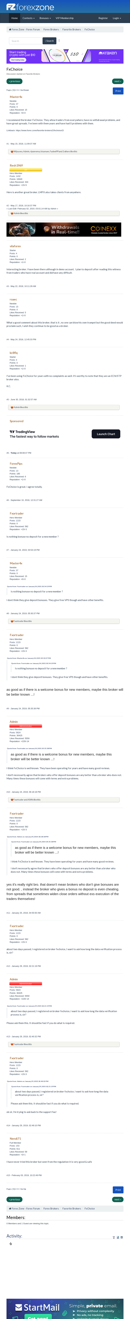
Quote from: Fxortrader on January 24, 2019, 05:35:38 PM (29, 748)
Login (117, 18)
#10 (8, 792)
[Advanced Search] (59, 40)
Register (103, 18)
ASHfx (30, 799)
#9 (7, 708)
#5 (7, 399)
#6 (7, 453)
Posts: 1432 (15, 176)
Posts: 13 (14, 471)
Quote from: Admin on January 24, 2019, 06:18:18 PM (27, 837)
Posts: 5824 (15, 732)
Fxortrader (19, 621)
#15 (8, 1175)
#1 (7, 143)
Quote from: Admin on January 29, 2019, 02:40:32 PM (27, 1081)
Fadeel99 (54, 151)
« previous (14, 81)
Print (118, 90)
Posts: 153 (14, 1146)
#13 (8, 1036)
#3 (7, 286)
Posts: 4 (13, 253)
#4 (7, 339)
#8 (7, 613)
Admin (26, 151)
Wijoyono (18, 151)
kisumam (45, 151)
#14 (8, 1125)
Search (49, 40)
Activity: (14, 1235)
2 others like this (70, 151)
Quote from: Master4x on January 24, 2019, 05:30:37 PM (29, 658)
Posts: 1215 (15, 520)
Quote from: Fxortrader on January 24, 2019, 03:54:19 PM (29, 586)
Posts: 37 (14, 104)
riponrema (35, 151)
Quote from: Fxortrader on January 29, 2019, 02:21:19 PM (29, 1006)
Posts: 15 (14, 306)
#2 (7, 205)
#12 (8, 966)
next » (118, 81)
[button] (118, 90)
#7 (7, 550)
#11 (8, 913)
